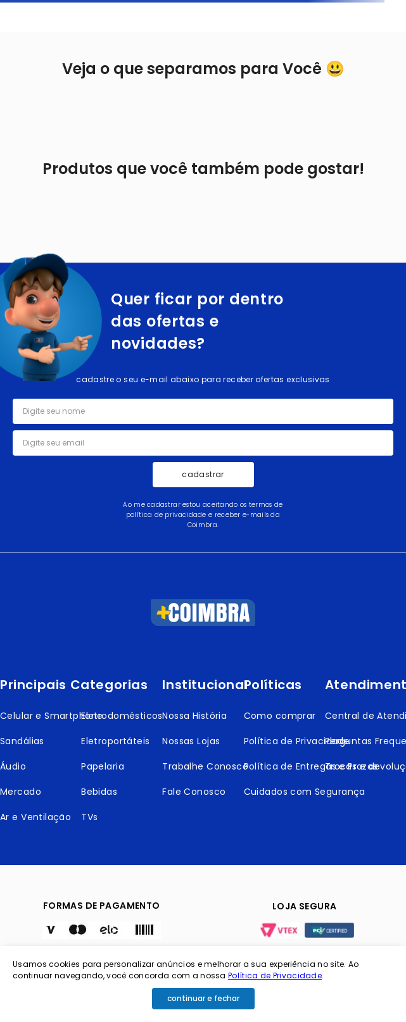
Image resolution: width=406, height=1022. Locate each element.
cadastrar (203, 474)
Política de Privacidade (275, 975)
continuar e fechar (203, 998)
